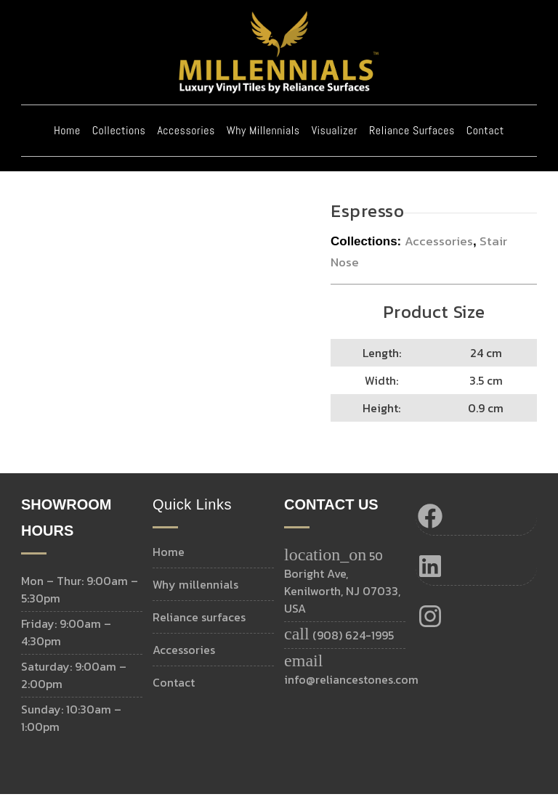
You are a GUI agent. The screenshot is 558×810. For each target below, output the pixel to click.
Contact (485, 146)
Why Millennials (263, 146)
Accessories (185, 146)
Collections (119, 146)
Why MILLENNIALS (195, 600)
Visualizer (334, 146)
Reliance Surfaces (412, 146)
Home (67, 146)
